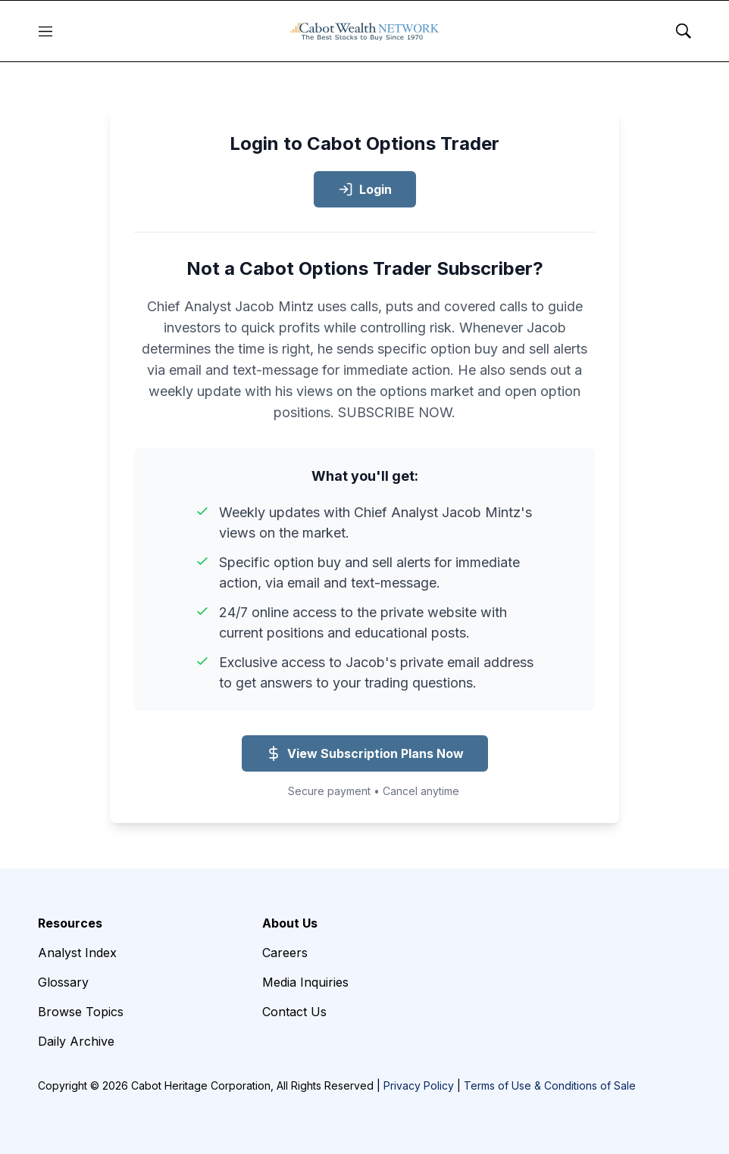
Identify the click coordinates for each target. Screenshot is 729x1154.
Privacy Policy (418, 1085)
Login (365, 189)
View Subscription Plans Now (365, 753)
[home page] (364, 31)
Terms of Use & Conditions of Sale (550, 1085)
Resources (70, 923)
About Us (290, 923)
